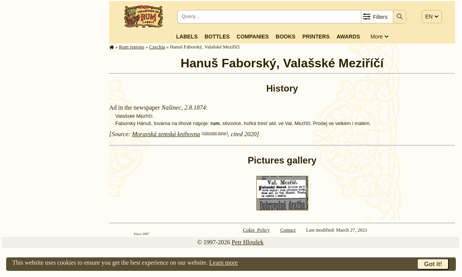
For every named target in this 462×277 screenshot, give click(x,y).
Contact (288, 230)
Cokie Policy (256, 230)
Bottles (216, 36)
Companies (253, 36)
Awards (348, 36)
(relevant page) (214, 132)
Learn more (223, 262)
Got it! (433, 264)
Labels (187, 36)
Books (285, 36)
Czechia (157, 47)
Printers (316, 36)
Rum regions (132, 47)
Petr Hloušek (248, 242)
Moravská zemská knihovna (166, 134)
